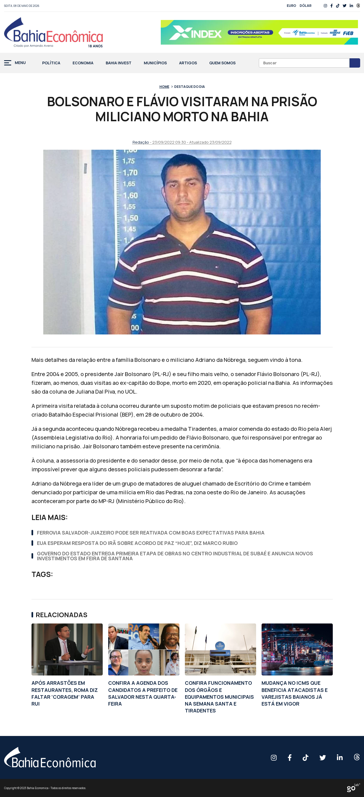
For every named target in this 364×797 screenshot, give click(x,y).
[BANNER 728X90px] (259, 32)
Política (51, 63)
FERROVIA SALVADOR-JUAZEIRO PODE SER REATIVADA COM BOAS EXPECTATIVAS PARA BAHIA (151, 532)
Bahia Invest (118, 63)
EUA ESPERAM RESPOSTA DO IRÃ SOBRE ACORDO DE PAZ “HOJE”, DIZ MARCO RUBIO (137, 543)
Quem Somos (222, 63)
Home (164, 86)
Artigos (188, 63)
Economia (83, 63)
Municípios (155, 63)
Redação (141, 142)
